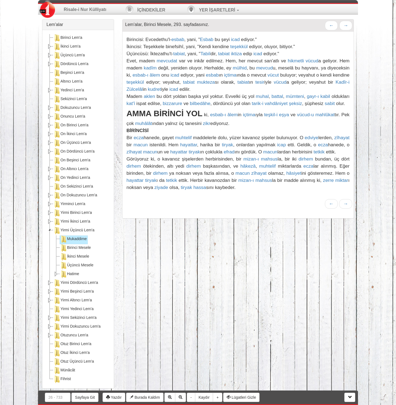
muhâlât (143, 123)
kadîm (150, 68)
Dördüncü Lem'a (70, 64)
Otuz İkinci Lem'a (71, 353)
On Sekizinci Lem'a (73, 187)
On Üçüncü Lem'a (72, 143)
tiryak (227, 144)
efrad (229, 152)
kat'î (131, 103)
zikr (206, 123)
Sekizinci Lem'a (70, 99)
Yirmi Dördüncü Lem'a (75, 283)
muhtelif (183, 137)
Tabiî (205, 53)
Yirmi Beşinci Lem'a (73, 292)
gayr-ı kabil (318, 96)
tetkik (318, 152)
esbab (177, 39)
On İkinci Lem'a (70, 134)
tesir (259, 82)
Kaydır (204, 397)
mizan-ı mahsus (260, 159)
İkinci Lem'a (66, 47)
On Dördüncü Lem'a (74, 152)
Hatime (69, 274)
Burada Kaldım (145, 397)
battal (277, 96)
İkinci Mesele (74, 257)
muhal (262, 96)
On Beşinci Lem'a (71, 160)
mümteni (295, 96)
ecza (139, 137)
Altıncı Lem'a (68, 82)
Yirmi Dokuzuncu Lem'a (77, 327)
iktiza (236, 53)
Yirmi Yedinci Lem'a (73, 309)
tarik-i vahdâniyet (270, 103)
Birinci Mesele (75, 248)
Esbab (206, 39)
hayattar (188, 144)
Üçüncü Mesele (77, 265)
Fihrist (62, 379)
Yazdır (114, 397)
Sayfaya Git (85, 397)
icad (235, 39)
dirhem (306, 159)
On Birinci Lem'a (70, 125)
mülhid (240, 68)
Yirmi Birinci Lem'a (72, 213)
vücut (273, 75)
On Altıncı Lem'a (70, 169)
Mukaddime (73, 239)
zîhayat (342, 137)
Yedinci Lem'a (68, 90)
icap (281, 144)
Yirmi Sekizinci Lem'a (75, 318)
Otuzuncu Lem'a (70, 335)
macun (140, 144)
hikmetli (296, 60)
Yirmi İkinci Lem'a (71, 222)
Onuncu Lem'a (69, 117)
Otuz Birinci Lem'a (72, 344)
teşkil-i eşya (276, 114)
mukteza (206, 82)
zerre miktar (335, 180)
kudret (154, 89)
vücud (312, 60)
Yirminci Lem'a (69, 204)
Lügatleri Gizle (241, 397)
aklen (149, 96)
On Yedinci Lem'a (71, 178)
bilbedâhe (200, 103)
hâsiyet (293, 173)
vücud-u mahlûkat (315, 114)
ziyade (161, 187)
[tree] (78, 209)
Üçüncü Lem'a (69, 55)
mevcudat (167, 60)
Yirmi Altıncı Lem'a (72, 300)
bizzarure (172, 103)
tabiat (179, 53)
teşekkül (239, 46)
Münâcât (64, 370)
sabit (330, 103)
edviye (311, 137)
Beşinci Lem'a (68, 73)
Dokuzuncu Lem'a (72, 108)
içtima (230, 75)
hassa (199, 187)
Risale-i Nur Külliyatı (85, 9)
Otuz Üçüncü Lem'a (73, 362)
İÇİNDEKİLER (145, 9)
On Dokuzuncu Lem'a (75, 195)
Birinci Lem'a (67, 38)
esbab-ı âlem (146, 75)
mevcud (264, 68)
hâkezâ (248, 166)
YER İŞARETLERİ (213, 9)
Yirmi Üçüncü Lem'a (73, 230)
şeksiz (295, 103)
